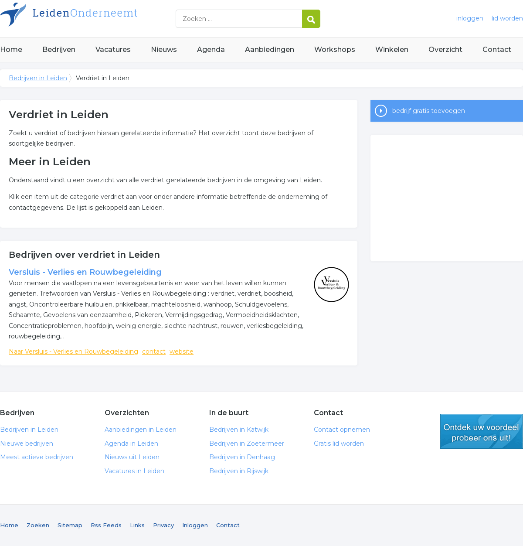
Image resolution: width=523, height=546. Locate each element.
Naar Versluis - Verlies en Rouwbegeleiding (73, 351)
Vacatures (113, 49)
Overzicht (445, 49)
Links (137, 525)
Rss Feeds (106, 525)
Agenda (211, 49)
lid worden (507, 18)
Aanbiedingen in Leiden (141, 429)
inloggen (469, 18)
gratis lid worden (481, 431)
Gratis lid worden (339, 443)
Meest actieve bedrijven (36, 457)
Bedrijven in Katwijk (238, 429)
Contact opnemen (342, 429)
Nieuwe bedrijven (26, 443)
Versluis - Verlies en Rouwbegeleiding (85, 272)
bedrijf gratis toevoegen (428, 111)
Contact (496, 49)
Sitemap (70, 525)
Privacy (163, 525)
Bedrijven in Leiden (109, 18)
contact (154, 351)
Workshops (334, 49)
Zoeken (38, 525)
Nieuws (164, 49)
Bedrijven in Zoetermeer (246, 443)
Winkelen (391, 49)
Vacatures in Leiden (134, 471)
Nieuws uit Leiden (132, 457)
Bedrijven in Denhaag (242, 457)
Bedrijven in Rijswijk (238, 471)
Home (11, 49)
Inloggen (195, 525)
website (182, 351)
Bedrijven (58, 49)
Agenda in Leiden (131, 443)
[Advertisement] (446, 198)
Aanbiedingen (269, 49)
